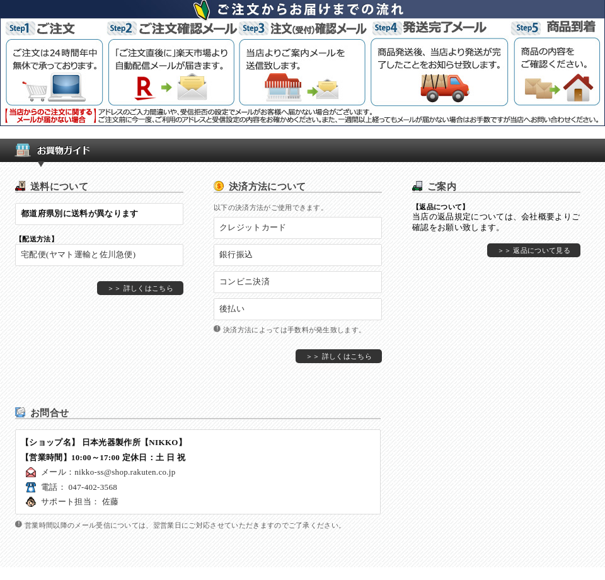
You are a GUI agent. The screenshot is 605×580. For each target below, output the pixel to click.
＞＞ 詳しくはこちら (140, 288)
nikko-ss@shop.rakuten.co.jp (124, 472)
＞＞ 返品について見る (533, 250)
